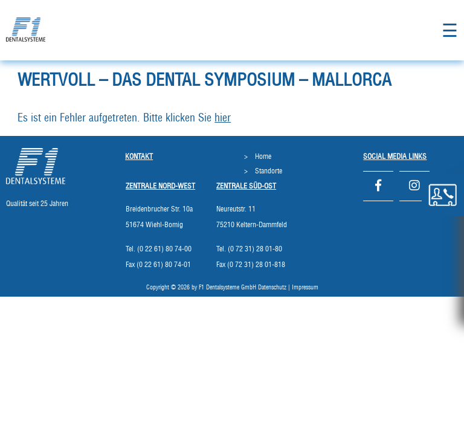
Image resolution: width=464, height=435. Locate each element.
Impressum (305, 288)
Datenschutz (272, 288)
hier (222, 118)
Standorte (268, 171)
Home (263, 156)
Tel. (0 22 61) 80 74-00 (159, 249)
